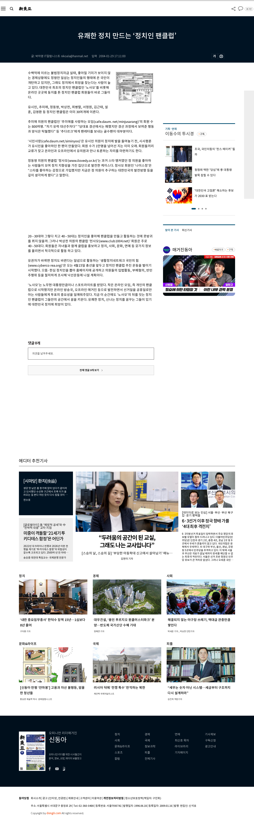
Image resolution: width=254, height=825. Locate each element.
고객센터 (85, 798)
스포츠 (119, 752)
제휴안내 (73, 798)
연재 (177, 734)
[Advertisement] (82, 205)
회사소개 (36, 798)
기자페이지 (181, 752)
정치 (117, 734)
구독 (202, 134)
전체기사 (150, 758)
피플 (147, 752)
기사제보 (210, 734)
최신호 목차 (182, 740)
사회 (117, 740)
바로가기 (219, 249)
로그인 (249, 9)
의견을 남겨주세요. (43, 353)
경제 (147, 734)
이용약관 (97, 798)
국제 (147, 740)
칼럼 (117, 758)
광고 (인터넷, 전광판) (55, 798)
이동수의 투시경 (179, 134)
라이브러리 (181, 746)
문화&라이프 (122, 746)
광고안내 (210, 746)
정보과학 (150, 746)
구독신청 (210, 740)
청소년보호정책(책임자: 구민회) (143, 798)
